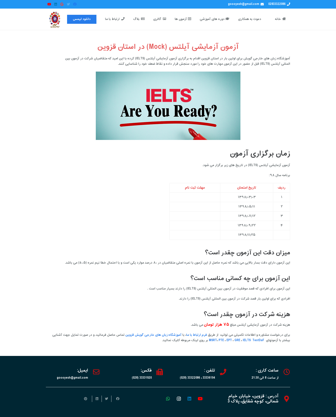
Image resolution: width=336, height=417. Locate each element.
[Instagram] (178, 398)
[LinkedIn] (55, 4)
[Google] (62, 4)
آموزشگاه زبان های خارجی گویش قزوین (153, 335)
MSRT (213, 340)
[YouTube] (49, 4)
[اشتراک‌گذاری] (116, 399)
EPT (229, 340)
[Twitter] (68, 4)
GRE (237, 340)
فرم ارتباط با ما (196, 335)
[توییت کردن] (106, 399)
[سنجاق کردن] (87, 399)
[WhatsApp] (168, 398)
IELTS (247, 340)
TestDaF (258, 340)
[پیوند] (55, 19)
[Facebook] (75, 4)
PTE (221, 340)
